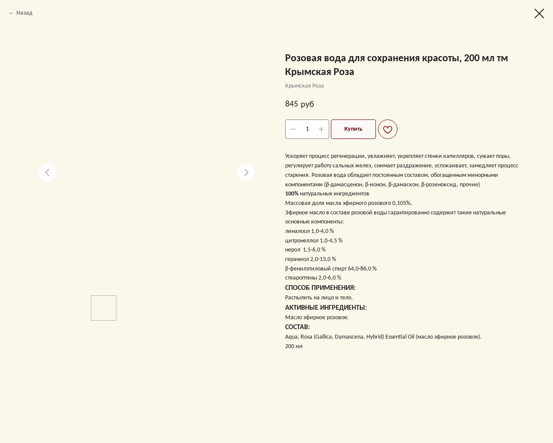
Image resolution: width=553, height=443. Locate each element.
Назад (24, 13)
